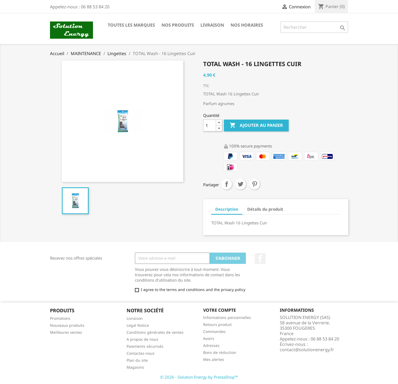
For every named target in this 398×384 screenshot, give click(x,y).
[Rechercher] (314, 27)
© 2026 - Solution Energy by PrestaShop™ (199, 377)
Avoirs (208, 338)
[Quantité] (209, 125)
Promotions (60, 318)
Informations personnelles (227, 317)
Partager (226, 184)
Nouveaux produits (67, 325)
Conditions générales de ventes (155, 332)
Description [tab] (226, 209)
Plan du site (137, 360)
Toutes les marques (131, 25)
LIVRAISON (212, 25)
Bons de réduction (219, 352)
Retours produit (217, 324)
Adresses (211, 345)
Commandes (214, 331)
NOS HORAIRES (247, 25)
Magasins (135, 367)
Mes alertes (213, 359)
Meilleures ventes (66, 332)
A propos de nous (142, 339)
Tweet (240, 184)
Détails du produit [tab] (265, 209)
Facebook (260, 258)
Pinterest (254, 184)
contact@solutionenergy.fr (307, 350)
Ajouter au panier (256, 125)
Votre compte (219, 310)
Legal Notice (138, 325)
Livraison (135, 318)
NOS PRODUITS (178, 25)
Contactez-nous (141, 353)
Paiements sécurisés (145, 346)
